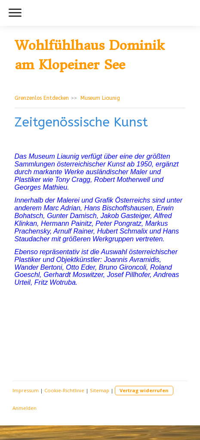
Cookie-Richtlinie (64, 390)
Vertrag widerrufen (144, 390)
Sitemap (99, 390)
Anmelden (24, 408)
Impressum (25, 390)
